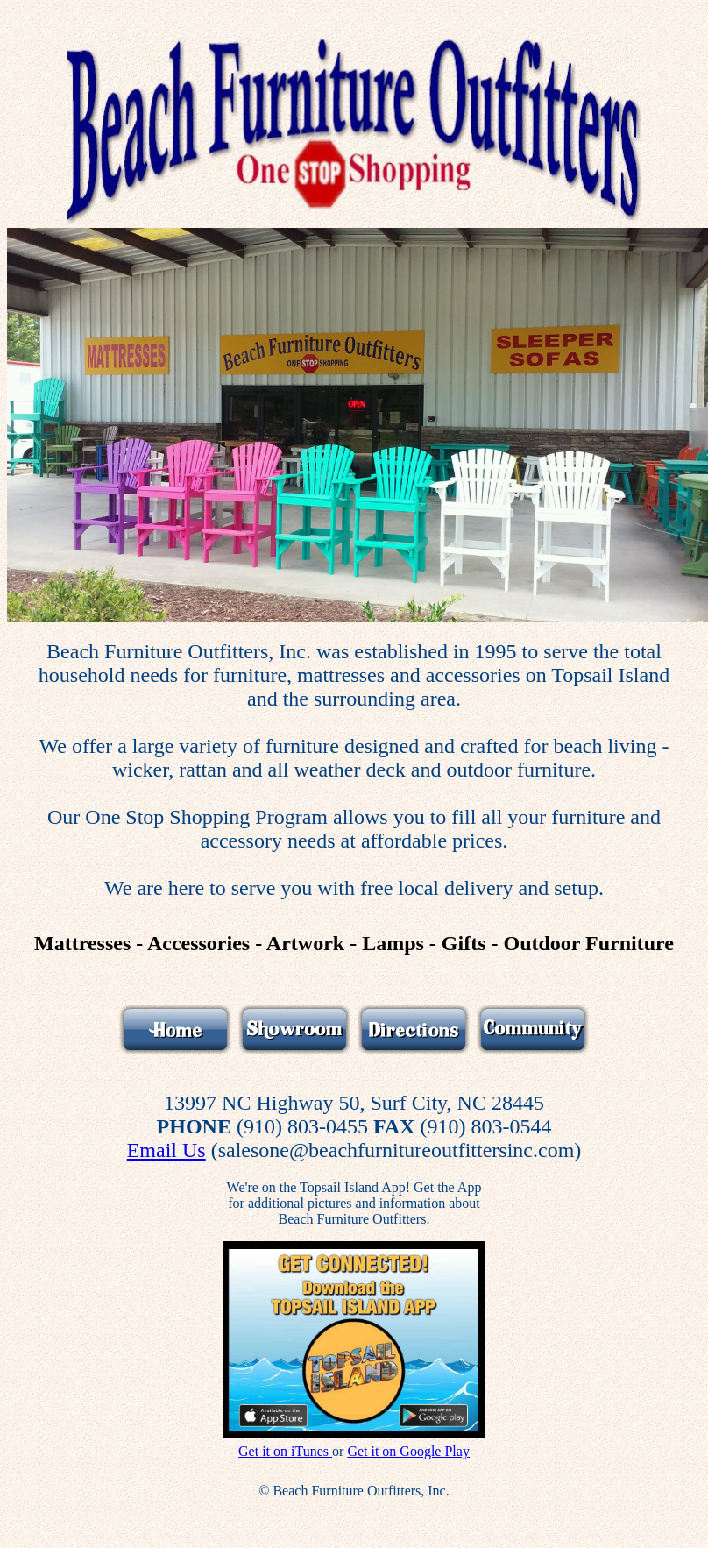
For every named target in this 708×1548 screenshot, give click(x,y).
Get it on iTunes (285, 1451)
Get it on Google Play (408, 1451)
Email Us (166, 1150)
